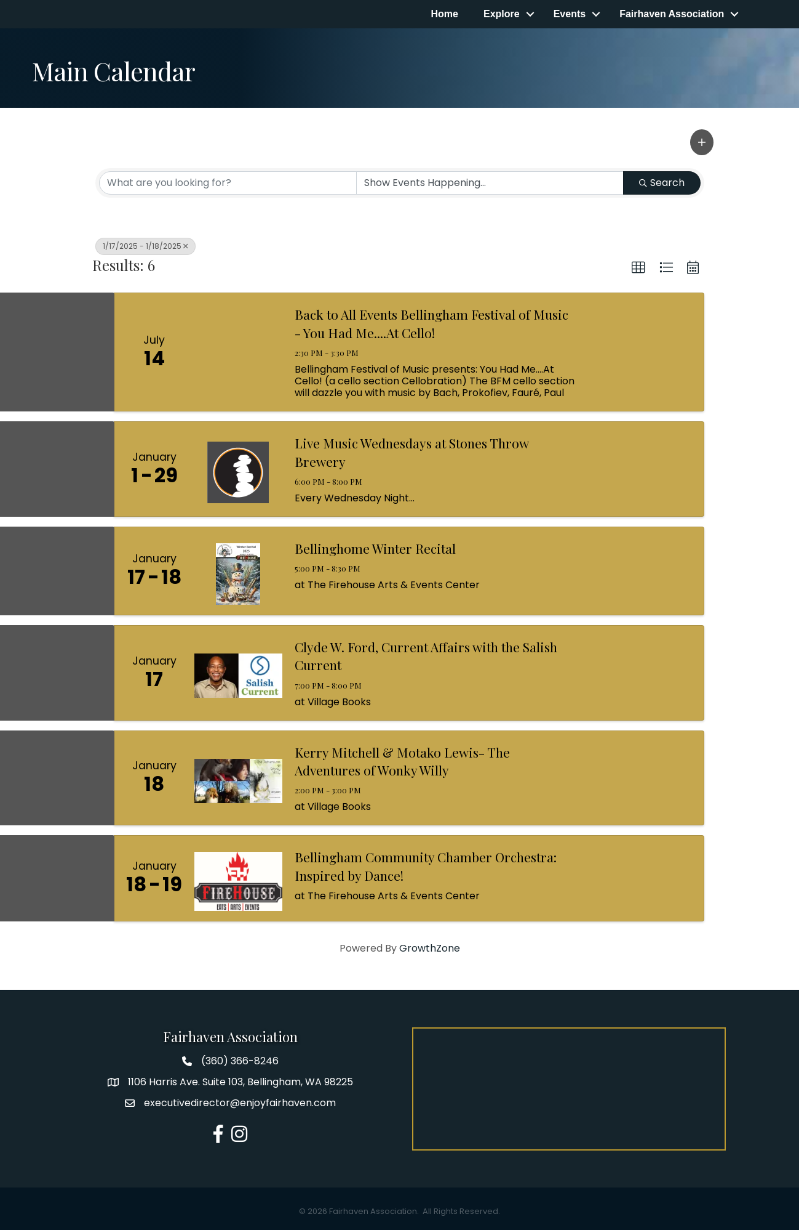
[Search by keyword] (228, 183)
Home (444, 14)
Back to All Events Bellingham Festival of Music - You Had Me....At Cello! (431, 323)
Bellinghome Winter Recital (375, 548)
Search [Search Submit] (662, 183)
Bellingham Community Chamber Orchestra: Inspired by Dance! (426, 866)
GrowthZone (429, 948)
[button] (702, 142)
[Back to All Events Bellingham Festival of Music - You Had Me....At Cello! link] (238, 353)
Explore (501, 14)
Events (569, 14)
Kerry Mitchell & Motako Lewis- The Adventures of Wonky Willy (402, 761)
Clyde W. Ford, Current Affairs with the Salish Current (426, 655)
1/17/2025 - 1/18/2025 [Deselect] (145, 246)
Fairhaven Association (671, 14)
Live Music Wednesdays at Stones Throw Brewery (411, 452)
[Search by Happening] (490, 183)
